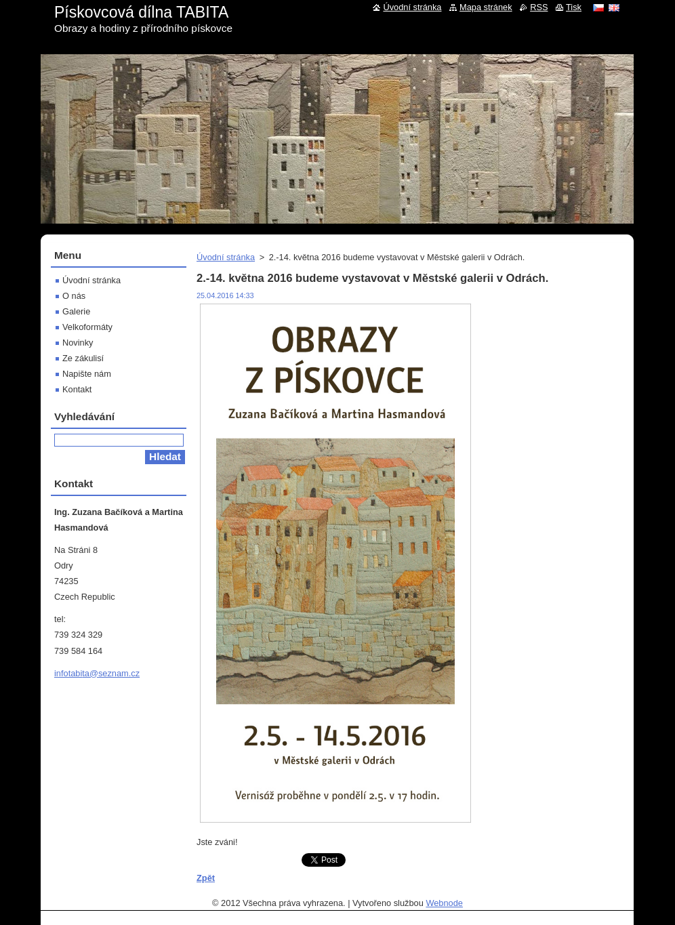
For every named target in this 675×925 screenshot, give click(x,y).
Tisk (573, 7)
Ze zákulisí (83, 358)
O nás (73, 296)
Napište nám (86, 374)
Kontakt (76, 389)
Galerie (76, 311)
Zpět (206, 878)
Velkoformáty (87, 327)
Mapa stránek (485, 7)
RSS (539, 7)
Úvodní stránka (226, 257)
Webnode (444, 903)
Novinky (78, 342)
